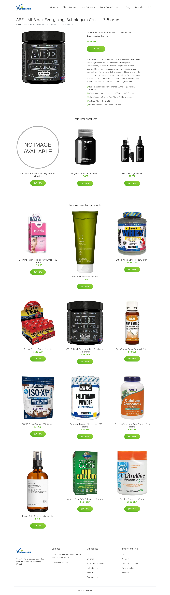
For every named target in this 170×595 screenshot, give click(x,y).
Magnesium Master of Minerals (85, 173)
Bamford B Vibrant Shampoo (85, 276)
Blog (128, 7)
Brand (100, 32)
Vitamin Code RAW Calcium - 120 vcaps (85, 499)
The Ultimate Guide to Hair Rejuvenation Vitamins (38, 174)
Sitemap (125, 572)
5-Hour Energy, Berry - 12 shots (38, 349)
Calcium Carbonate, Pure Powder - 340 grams (132, 425)
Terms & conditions (130, 563)
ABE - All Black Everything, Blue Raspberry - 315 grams (85, 350)
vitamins (107, 32)
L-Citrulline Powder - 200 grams (132, 499)
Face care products (95, 563)
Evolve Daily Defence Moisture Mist (38, 516)
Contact (125, 559)
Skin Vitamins (70, 7)
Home (18, 24)
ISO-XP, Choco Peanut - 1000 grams (38, 424)
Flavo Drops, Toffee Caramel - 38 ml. (132, 349)
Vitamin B (116, 32)
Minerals (53, 7)
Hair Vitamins (88, 7)
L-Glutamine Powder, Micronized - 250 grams (85, 425)
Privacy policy (128, 568)
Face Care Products (110, 7)
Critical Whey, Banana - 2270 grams (132, 260)
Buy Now (96, 49)
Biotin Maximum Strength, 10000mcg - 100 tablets (38, 261)
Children (90, 559)
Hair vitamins (92, 568)
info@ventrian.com (60, 562)
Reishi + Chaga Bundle (132, 173)
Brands (139, 7)
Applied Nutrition (128, 32)
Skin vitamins (92, 577)
